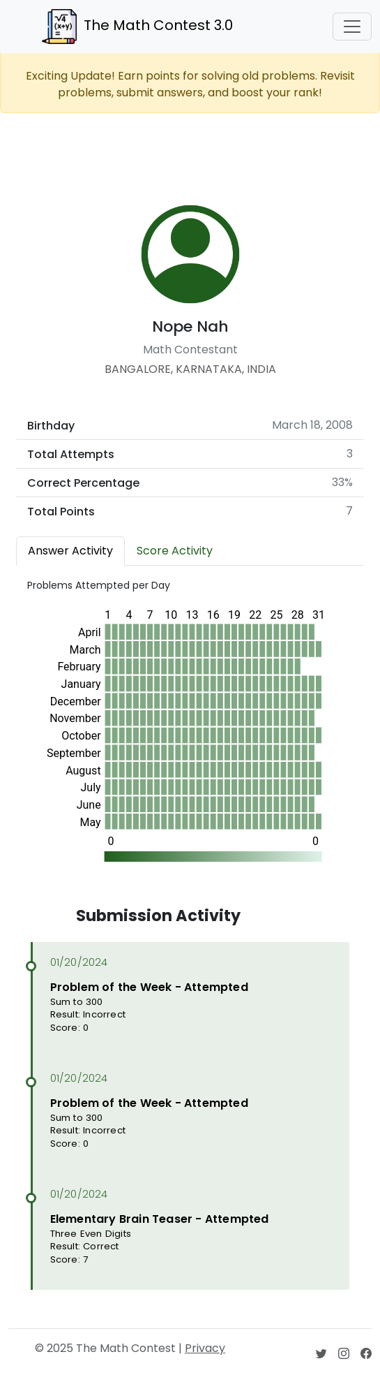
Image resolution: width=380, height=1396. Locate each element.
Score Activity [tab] (175, 551)
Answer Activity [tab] (70, 551)
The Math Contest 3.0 (137, 26)
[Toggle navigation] (352, 27)
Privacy (205, 1348)
